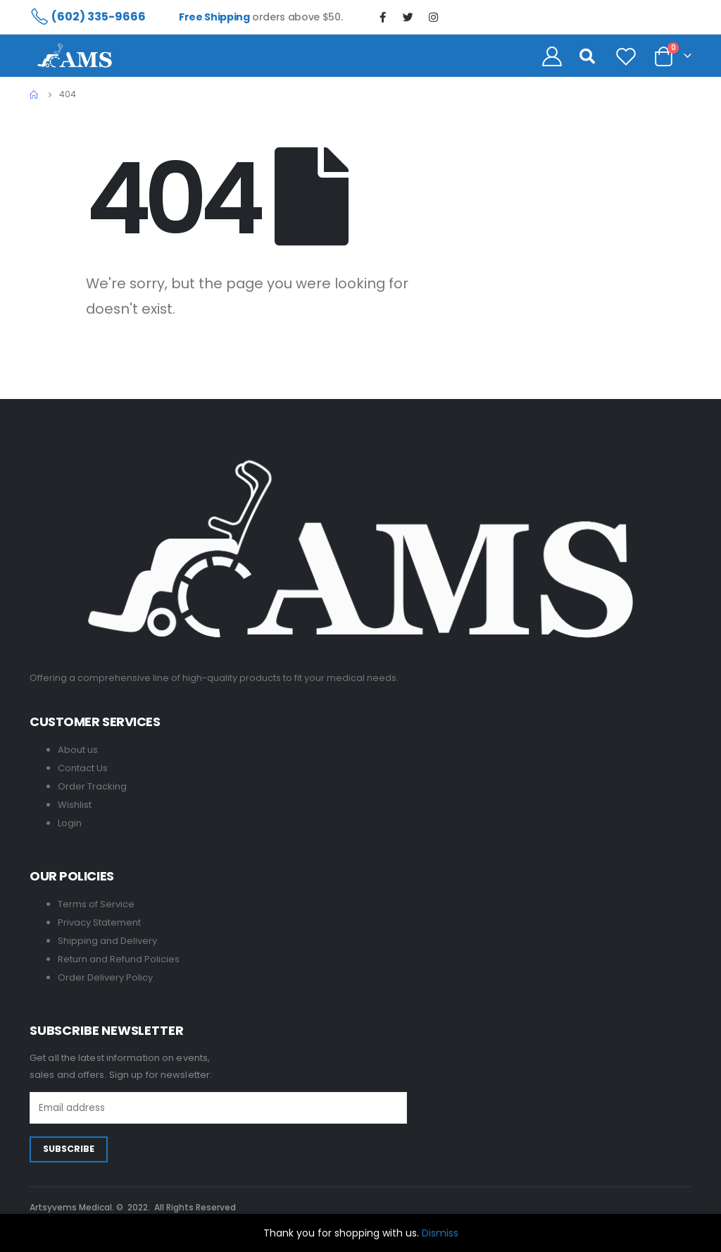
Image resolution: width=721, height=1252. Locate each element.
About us (78, 749)
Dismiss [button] (440, 1233)
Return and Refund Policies (119, 959)
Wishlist (75, 804)
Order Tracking (92, 786)
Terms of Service (96, 904)
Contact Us (83, 768)
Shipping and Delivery (107, 940)
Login (70, 823)
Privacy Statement (99, 922)
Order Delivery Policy (105, 977)
